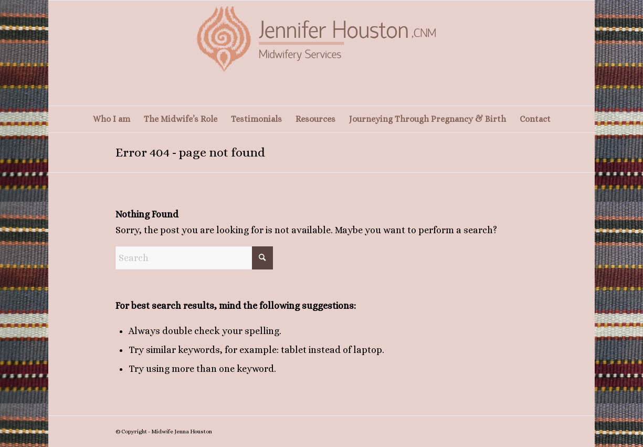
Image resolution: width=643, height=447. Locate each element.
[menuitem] (111, 119)
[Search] (194, 257)
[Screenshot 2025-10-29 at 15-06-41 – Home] (322, 53)
